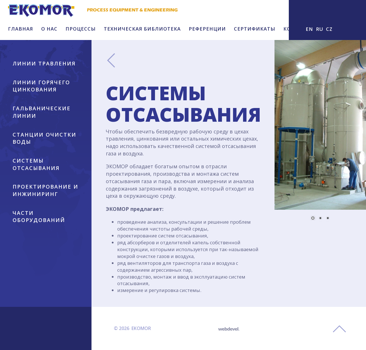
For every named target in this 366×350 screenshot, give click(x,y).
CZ (329, 29)
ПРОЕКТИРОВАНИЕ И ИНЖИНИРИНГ (45, 190)
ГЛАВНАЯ (20, 28)
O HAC (49, 28)
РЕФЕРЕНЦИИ (207, 28)
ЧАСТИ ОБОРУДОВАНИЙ (39, 216)
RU (319, 29)
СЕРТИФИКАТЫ (254, 28)
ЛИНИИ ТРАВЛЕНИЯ (44, 63)
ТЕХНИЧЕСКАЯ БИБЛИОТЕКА (142, 28)
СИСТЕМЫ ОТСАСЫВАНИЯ (36, 164)
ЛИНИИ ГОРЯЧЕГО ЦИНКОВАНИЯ (41, 86)
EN (309, 29)
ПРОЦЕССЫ (80, 28)
